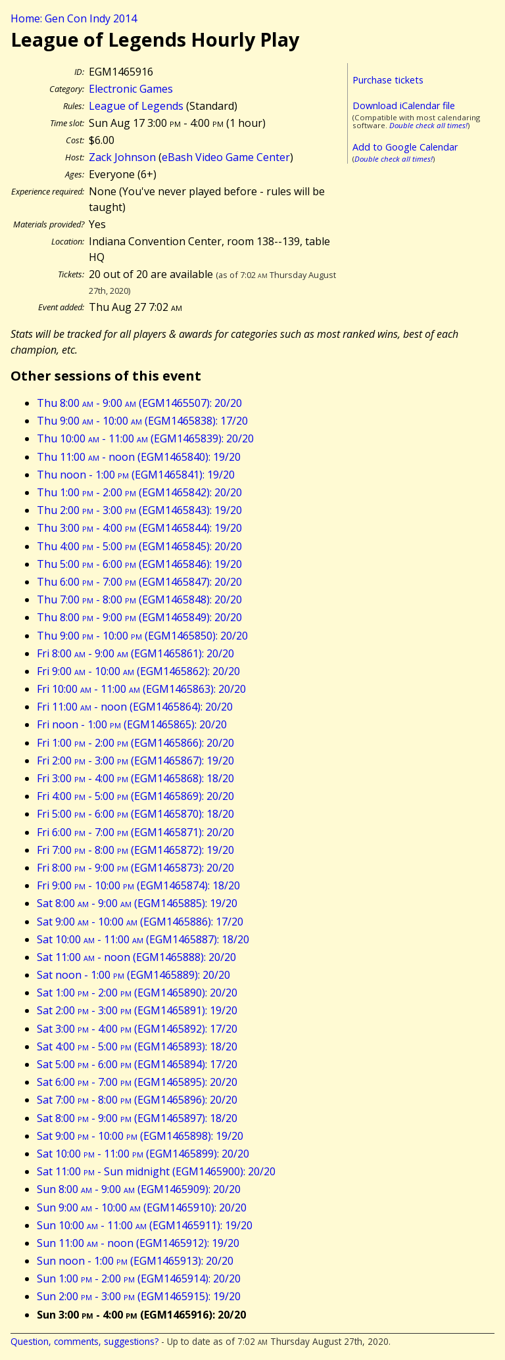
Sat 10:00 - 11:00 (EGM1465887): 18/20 (143, 939)
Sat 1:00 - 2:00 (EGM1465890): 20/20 (137, 992)
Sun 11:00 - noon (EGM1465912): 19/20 (138, 1243)
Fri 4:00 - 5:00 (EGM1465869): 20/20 (135, 796)
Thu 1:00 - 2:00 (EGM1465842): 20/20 (139, 492)
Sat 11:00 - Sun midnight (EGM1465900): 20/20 (156, 1171)
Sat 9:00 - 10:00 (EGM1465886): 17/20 (140, 921)
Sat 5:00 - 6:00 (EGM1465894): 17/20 (137, 1064)
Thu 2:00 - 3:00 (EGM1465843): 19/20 (139, 510)
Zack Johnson (122, 157)
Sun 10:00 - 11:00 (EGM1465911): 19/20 (144, 1225)
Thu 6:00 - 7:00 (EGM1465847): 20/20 (139, 581)
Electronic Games (131, 89)
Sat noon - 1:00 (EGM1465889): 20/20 (133, 975)
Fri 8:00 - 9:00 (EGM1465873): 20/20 (135, 867)
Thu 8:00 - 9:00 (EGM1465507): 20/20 (139, 403)
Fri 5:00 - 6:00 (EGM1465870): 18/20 (135, 814)
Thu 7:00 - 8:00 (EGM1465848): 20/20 (139, 599)
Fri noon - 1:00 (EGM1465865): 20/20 (132, 724)
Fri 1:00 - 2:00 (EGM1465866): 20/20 (135, 743)
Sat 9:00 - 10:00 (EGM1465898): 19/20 (140, 1136)
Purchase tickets (387, 80)
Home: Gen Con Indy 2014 (74, 18)
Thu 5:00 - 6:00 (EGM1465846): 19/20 (139, 564)
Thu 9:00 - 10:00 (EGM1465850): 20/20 (142, 635)
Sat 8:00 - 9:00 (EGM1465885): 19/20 (137, 903)
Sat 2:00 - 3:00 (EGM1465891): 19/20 (137, 1010)
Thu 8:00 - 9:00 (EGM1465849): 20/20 (139, 617)
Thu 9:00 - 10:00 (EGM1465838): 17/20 (142, 420)
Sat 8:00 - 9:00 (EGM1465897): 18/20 (137, 1118)
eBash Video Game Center (226, 157)
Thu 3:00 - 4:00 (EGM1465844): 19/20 (139, 528)
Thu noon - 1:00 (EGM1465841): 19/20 (136, 474)
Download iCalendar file (403, 105)
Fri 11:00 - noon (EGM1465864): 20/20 (135, 706)
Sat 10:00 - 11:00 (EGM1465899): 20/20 (143, 1153)
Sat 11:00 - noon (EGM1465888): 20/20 (136, 957)
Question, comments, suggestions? (84, 1341)
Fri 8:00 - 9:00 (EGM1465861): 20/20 (135, 653)
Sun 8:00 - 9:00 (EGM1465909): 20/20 (139, 1189)
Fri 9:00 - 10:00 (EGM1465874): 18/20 (138, 885)
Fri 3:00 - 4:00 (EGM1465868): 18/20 (135, 778)
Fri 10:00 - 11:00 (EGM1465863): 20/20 (141, 689)
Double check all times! (428, 125)
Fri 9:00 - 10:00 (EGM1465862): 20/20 (138, 671)
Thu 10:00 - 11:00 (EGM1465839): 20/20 (145, 438)
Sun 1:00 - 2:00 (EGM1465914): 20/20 (139, 1278)
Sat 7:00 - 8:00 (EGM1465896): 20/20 (137, 1099)
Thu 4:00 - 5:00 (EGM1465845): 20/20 (139, 546)
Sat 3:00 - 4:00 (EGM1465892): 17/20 (137, 1028)
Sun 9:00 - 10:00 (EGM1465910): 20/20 (142, 1207)
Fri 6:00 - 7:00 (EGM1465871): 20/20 (135, 832)
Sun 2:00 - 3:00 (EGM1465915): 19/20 (139, 1296)
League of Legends (136, 106)
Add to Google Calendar (405, 147)
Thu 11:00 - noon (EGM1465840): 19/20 (139, 457)
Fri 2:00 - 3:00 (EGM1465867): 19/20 (135, 760)
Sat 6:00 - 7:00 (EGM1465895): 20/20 (137, 1082)
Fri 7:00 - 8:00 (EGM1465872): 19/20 (135, 850)
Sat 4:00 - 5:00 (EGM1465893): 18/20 (137, 1046)
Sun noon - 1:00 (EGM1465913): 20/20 (135, 1261)
